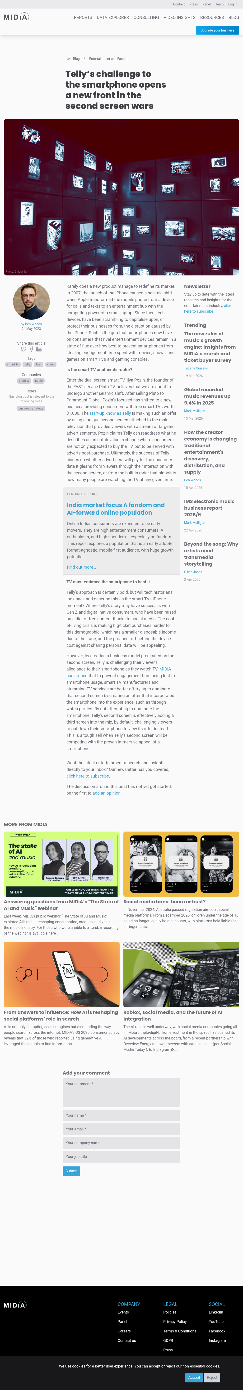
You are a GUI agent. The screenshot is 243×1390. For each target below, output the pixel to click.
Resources (212, 17)
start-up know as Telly (110, 413)
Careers (124, 1331)
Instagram (217, 1340)
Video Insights (180, 17)
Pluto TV (24, 380)
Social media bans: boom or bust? (164, 901)
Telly (27, 364)
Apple (39, 380)
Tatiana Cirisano (196, 368)
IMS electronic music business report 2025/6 (209, 508)
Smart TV (13, 364)
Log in (232, 4)
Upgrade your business (217, 30)
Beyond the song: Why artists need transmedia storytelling (211, 554)
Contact (179, 4)
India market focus (116, 509)
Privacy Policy (175, 1321)
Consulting (146, 17)
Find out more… (81, 567)
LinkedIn (216, 1312)
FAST (38, 364)
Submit (71, 1171)
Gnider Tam (22, 271)
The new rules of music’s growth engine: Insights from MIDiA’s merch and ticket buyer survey (210, 347)
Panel (206, 4)
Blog (234, 17)
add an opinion (107, 793)
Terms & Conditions (179, 1331)
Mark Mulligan (194, 411)
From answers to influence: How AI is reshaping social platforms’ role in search (61, 1015)
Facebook (217, 1331)
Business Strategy (31, 408)
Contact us (127, 1340)
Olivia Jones (193, 572)
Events (123, 1312)
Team (219, 4)
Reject (212, 1377)
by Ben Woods (31, 324)
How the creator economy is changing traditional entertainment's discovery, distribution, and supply (210, 452)
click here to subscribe (87, 776)
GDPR (168, 1340)
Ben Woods (192, 480)
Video (51, 364)
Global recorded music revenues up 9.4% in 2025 (207, 396)
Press (193, 4)
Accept (194, 1377)
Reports (83, 17)
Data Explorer (113, 17)
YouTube (216, 1321)
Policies (170, 1312)
